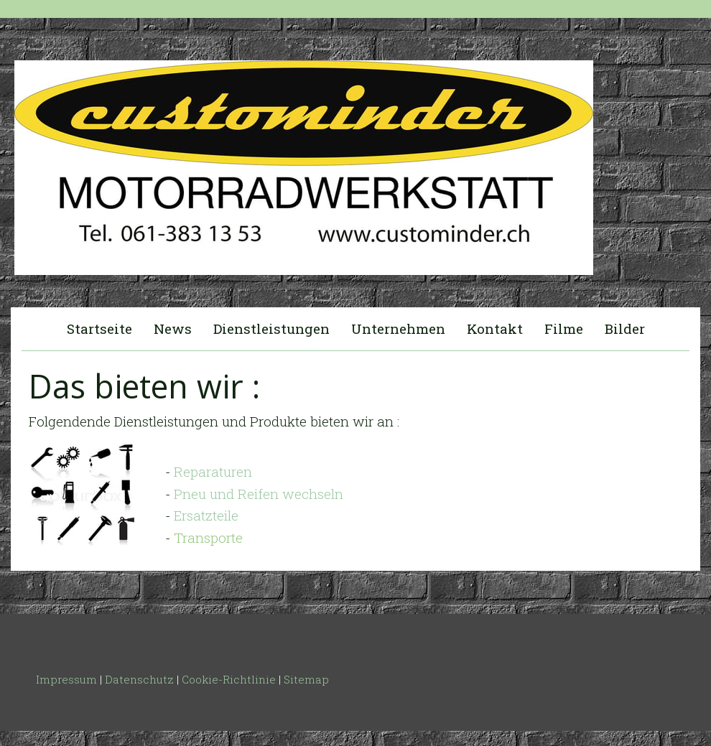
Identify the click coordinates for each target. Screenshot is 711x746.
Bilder (625, 328)
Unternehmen (398, 328)
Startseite (99, 328)
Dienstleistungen (271, 328)
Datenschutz (139, 679)
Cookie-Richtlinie (229, 679)
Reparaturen (213, 471)
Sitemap (306, 679)
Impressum (66, 679)
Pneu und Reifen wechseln (258, 494)
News (173, 328)
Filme (563, 328)
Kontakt (495, 328)
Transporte (208, 537)
